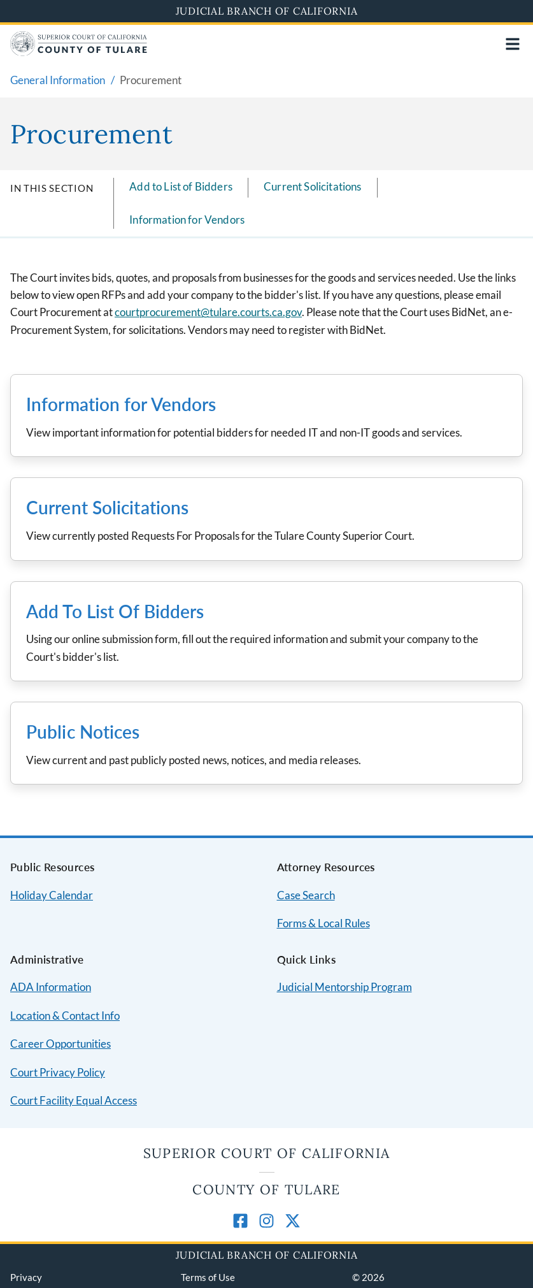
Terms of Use (208, 1277)
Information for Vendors (187, 219)
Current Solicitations (313, 186)
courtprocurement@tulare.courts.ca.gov (208, 312)
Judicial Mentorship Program (344, 987)
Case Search (306, 895)
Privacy (26, 1277)
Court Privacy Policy (57, 1072)
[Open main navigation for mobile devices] (512, 44)
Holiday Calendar (51, 895)
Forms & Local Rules (323, 923)
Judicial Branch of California (267, 10)
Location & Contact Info (65, 1015)
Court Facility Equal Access (73, 1100)
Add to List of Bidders (180, 186)
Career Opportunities (60, 1043)
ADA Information (50, 987)
